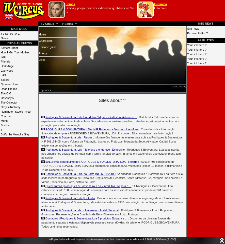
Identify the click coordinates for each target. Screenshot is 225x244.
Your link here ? (196, 45)
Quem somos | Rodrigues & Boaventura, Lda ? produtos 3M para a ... (88, 186)
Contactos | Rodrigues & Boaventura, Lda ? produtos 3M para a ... (86, 218)
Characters (46, 40)
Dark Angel (7, 66)
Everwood (7, 70)
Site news (193, 28)
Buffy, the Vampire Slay (15, 134)
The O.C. (6, 93)
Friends (5, 61)
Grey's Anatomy (10, 107)
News (4, 38)
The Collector (9, 102)
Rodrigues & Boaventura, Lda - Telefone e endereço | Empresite (85, 149)
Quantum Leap (10, 84)
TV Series (66, 23)
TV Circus (47, 23)
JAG (3, 56)
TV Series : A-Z (10, 33)
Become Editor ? (197, 33)
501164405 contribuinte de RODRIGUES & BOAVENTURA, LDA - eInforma (92, 161)
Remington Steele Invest (16, 111)
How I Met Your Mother (15, 52)
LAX (3, 75)
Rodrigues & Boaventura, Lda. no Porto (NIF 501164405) (80, 173)
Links (42, 59)
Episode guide (48, 47)
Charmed (6, 116)
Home (42, 34)
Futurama (160, 4)
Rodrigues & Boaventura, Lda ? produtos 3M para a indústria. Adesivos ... (91, 117)
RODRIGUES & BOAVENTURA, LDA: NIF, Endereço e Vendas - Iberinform (92, 129)
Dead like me (9, 88)
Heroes (70, 4)
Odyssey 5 (7, 97)
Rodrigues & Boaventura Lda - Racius (68, 137)
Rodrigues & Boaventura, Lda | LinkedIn (70, 198)
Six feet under (9, 47)
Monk (4, 120)
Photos (43, 53)
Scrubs (5, 125)
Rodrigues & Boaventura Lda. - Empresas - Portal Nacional (82, 210)
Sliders (5, 79)
